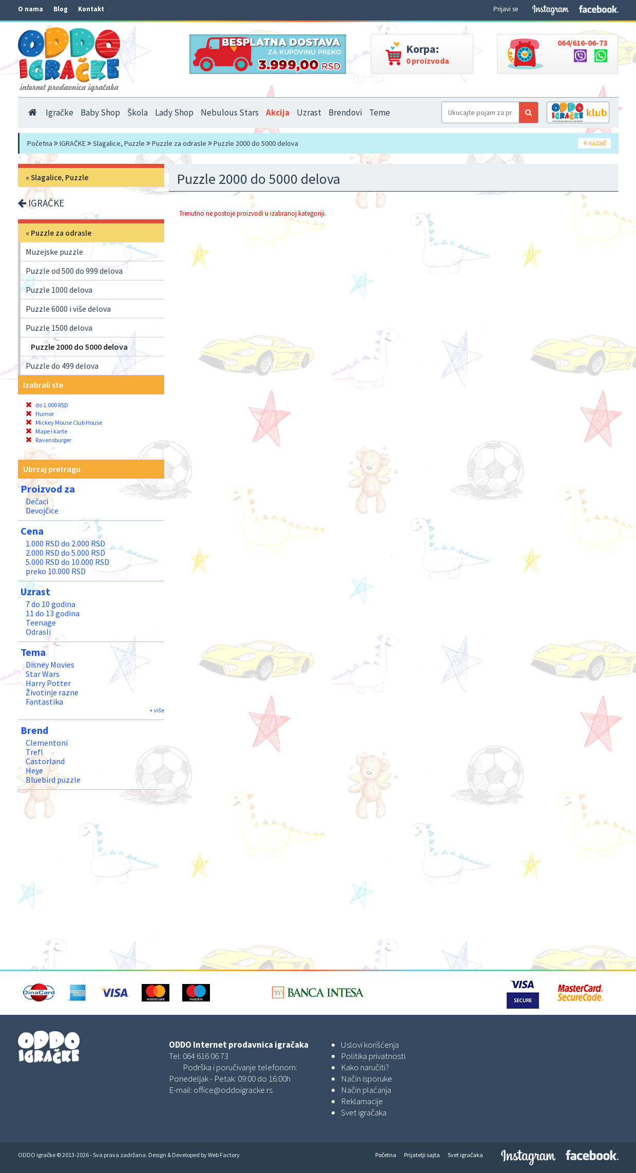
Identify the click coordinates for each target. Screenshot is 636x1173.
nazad (594, 143)
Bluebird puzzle (53, 779)
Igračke (59, 112)
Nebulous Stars (230, 112)
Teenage (41, 622)
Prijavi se (505, 9)
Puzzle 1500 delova (59, 328)
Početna (39, 143)
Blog (60, 9)
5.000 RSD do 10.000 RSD (67, 561)
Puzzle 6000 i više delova (68, 309)
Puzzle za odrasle (179, 143)
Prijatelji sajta (422, 1155)
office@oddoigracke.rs (233, 1089)
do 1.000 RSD (47, 405)
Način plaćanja (366, 1089)
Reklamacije (362, 1101)
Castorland (45, 761)
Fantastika (44, 701)
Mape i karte (46, 431)
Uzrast (309, 112)
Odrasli (38, 631)
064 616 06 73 (205, 1056)
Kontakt (91, 9)
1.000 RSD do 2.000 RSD (65, 543)
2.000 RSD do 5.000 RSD (65, 552)
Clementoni (47, 742)
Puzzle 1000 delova (59, 290)
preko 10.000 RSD (56, 571)
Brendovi (345, 112)
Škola (137, 112)
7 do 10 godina (50, 604)
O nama (30, 9)
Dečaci (37, 501)
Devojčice (42, 510)
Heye (34, 770)
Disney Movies (50, 664)
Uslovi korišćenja (370, 1044)
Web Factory (224, 1155)
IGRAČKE (73, 143)
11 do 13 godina (53, 613)
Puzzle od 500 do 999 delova (74, 271)
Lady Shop (174, 112)
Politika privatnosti (373, 1056)
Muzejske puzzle (54, 252)
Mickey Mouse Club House (64, 422)
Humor (40, 414)
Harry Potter (48, 683)
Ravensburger (48, 440)
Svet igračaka (364, 1112)
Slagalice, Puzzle (119, 143)
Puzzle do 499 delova (62, 366)
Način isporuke (366, 1078)
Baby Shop (100, 112)
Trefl (34, 751)
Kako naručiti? (365, 1067)
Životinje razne (52, 692)
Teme (379, 112)
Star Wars (43, 673)
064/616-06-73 (582, 42)
